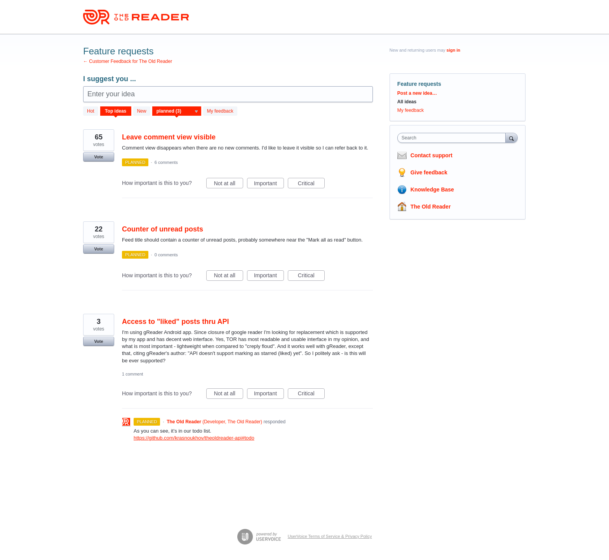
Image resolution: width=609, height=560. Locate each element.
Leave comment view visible (169, 137)
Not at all (228, 184)
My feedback (220, 111)
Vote (98, 157)
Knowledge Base (432, 189)
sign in (453, 50)
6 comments (166, 162)
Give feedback (429, 172)
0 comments (166, 254)
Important (269, 184)
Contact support (431, 155)
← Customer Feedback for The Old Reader (127, 61)
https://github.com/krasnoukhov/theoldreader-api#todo (194, 438)
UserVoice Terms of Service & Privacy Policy (330, 536)
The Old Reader (431, 206)
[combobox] (453, 138)
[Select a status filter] (177, 111)
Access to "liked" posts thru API (175, 321)
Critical (311, 184)
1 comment (132, 374)
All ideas (406, 101)
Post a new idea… (417, 93)
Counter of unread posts (162, 229)
